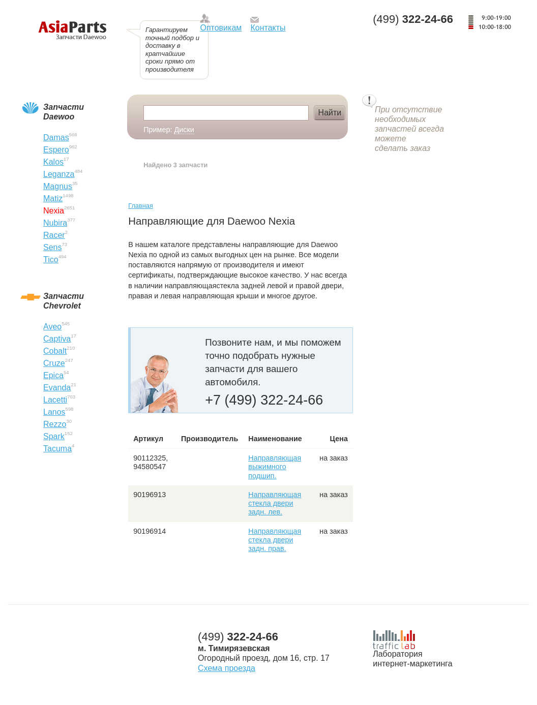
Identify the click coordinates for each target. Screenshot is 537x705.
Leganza (58, 174)
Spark (54, 436)
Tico (50, 259)
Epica (53, 375)
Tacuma (57, 448)
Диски (184, 130)
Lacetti (55, 399)
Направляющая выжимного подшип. (274, 467)
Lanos (54, 412)
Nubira (55, 223)
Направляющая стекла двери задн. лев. (274, 503)
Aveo (52, 326)
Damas (56, 137)
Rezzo (54, 424)
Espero (56, 149)
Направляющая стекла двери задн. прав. (274, 540)
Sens (52, 247)
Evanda (57, 387)
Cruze (54, 363)
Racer (54, 235)
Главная (140, 205)
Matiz (53, 198)
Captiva (57, 338)
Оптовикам (221, 27)
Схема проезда (226, 668)
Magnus (57, 186)
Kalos (53, 162)
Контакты (267, 27)
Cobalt (55, 351)
